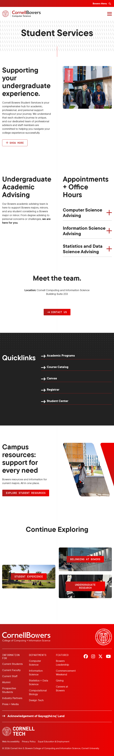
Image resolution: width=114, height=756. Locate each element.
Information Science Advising (84, 230)
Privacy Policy (29, 741)
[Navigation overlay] (109, 14)
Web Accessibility (11, 741)
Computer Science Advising (82, 212)
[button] (57, 312)
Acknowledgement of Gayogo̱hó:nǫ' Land (36, 716)
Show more (17, 142)
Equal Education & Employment (53, 741)
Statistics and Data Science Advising (82, 248)
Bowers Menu (100, 3)
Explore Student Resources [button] (26, 493)
